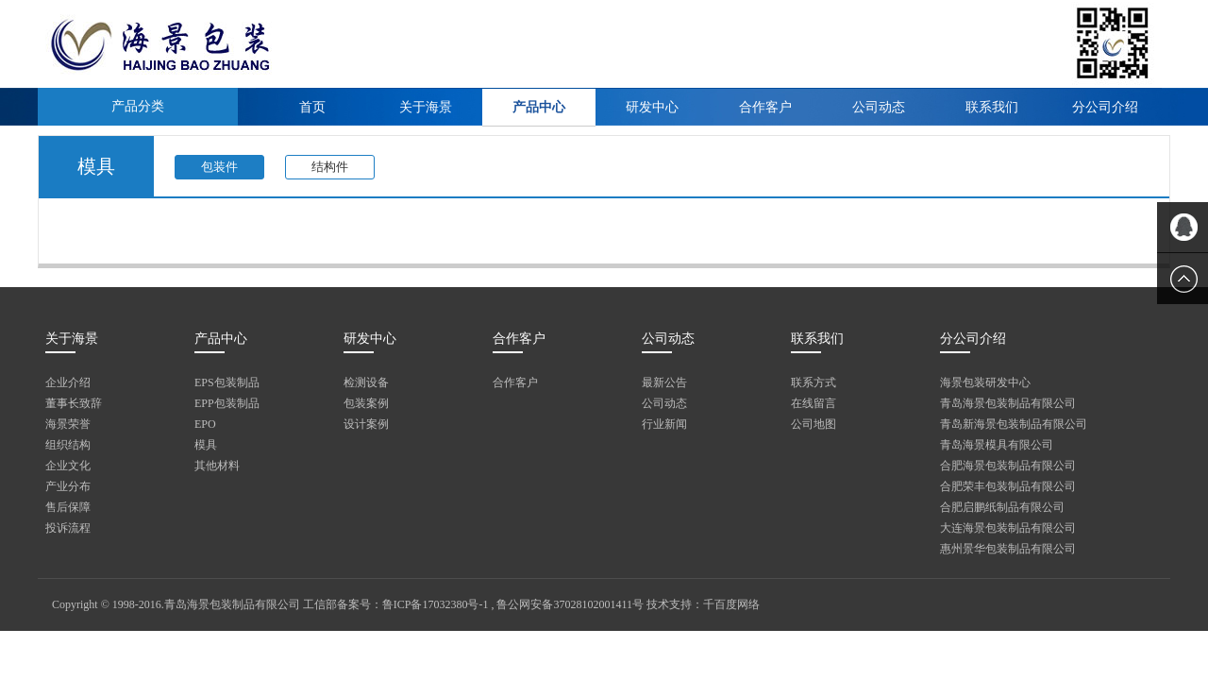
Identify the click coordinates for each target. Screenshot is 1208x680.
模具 (205, 444)
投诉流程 (68, 528)
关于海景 (425, 107)
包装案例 (366, 403)
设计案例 (366, 424)
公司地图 (813, 424)
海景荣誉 (68, 424)
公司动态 (878, 107)
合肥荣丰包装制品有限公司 (1008, 486)
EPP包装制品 (227, 403)
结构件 (329, 167)
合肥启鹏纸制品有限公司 (1002, 507)
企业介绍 (68, 382)
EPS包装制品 (227, 382)
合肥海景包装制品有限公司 (1008, 465)
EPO (205, 424)
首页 (312, 107)
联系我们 (991, 107)
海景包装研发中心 (985, 382)
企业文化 (68, 465)
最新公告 (664, 382)
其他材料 (217, 465)
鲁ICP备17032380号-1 (435, 604)
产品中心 (538, 107)
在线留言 (813, 403)
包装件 (219, 167)
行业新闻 (664, 424)
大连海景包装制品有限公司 (1008, 528)
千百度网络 (731, 604)
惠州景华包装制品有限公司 (1008, 548)
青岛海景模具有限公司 (996, 444)
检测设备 (366, 382)
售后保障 (68, 507)
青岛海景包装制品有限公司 (1008, 403)
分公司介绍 (1105, 107)
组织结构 (68, 444)
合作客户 (765, 107)
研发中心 (652, 107)
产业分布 (68, 486)
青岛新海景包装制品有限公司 (1013, 424)
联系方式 (813, 382)
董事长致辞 (73, 403)
